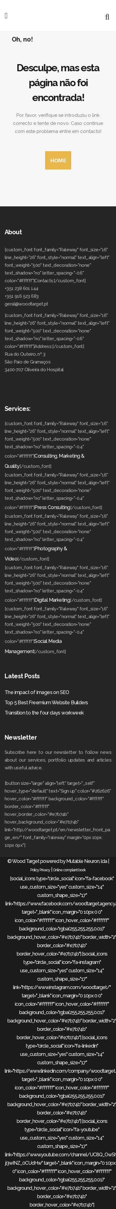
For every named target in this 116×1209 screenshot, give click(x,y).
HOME (58, 160)
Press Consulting (52, 507)
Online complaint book (69, 870)
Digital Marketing (52, 600)
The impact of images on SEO (37, 692)
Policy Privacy (40, 870)
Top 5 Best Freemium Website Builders (46, 703)
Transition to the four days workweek (44, 713)
